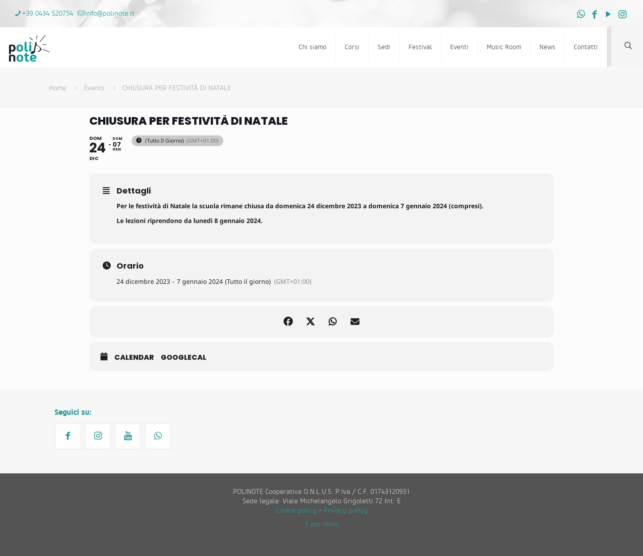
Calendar (134, 357)
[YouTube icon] (608, 14)
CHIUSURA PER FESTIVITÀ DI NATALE (176, 88)
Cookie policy (296, 510)
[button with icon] (67, 436)
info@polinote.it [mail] (109, 13)
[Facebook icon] (594, 14)
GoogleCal (183, 357)
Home (57, 88)
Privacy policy (345, 510)
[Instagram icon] (622, 14)
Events (94, 88)
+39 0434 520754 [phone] (47, 13)
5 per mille (321, 524)
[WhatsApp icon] (580, 14)
